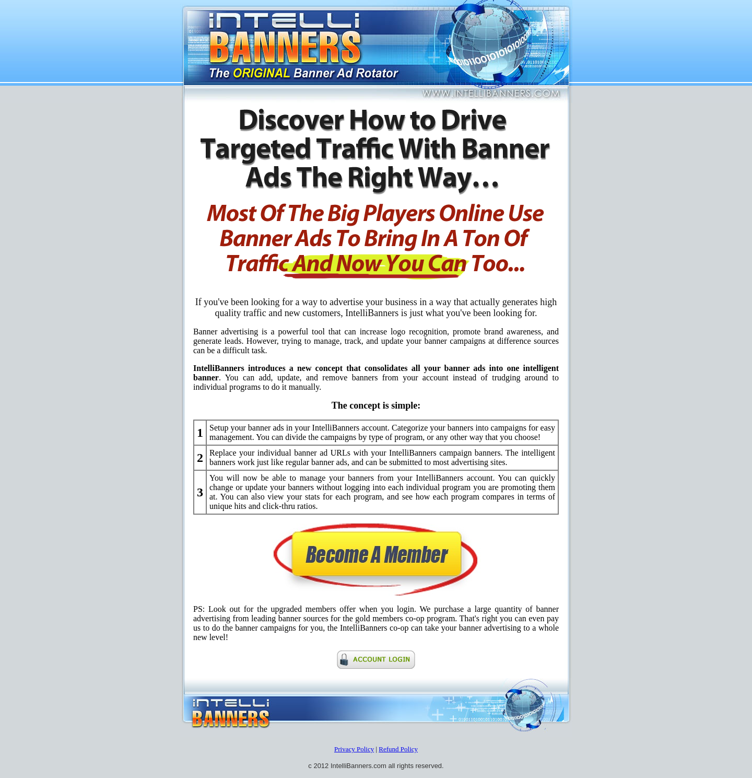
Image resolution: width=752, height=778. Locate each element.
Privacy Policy (354, 749)
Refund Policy (398, 749)
